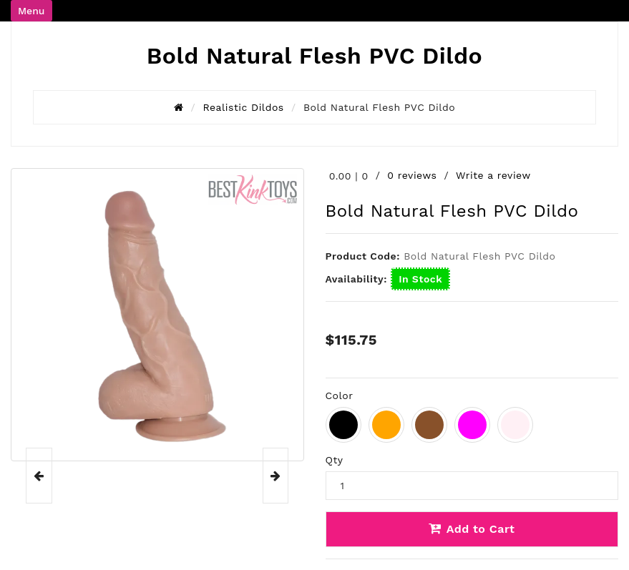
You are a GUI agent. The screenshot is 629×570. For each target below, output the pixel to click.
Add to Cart (472, 529)
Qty (334, 460)
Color (339, 395)
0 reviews (412, 175)
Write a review (493, 175)
